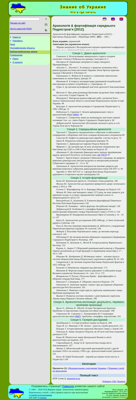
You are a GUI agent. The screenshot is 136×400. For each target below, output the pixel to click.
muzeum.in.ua (73, 378)
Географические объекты (22, 49)
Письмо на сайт (17, 23)
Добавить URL (109, 381)
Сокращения (16, 57)
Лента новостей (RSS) (21, 29)
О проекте (17, 65)
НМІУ (76, 114)
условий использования (40, 395)
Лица (12, 45)
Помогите (68, 386)
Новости (16, 37)
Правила (121, 381)
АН (99, 155)
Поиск (15, 61)
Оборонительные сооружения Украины (87, 368)
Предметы (17, 41)
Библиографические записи (23, 53)
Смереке (43, 398)
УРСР (104, 155)
